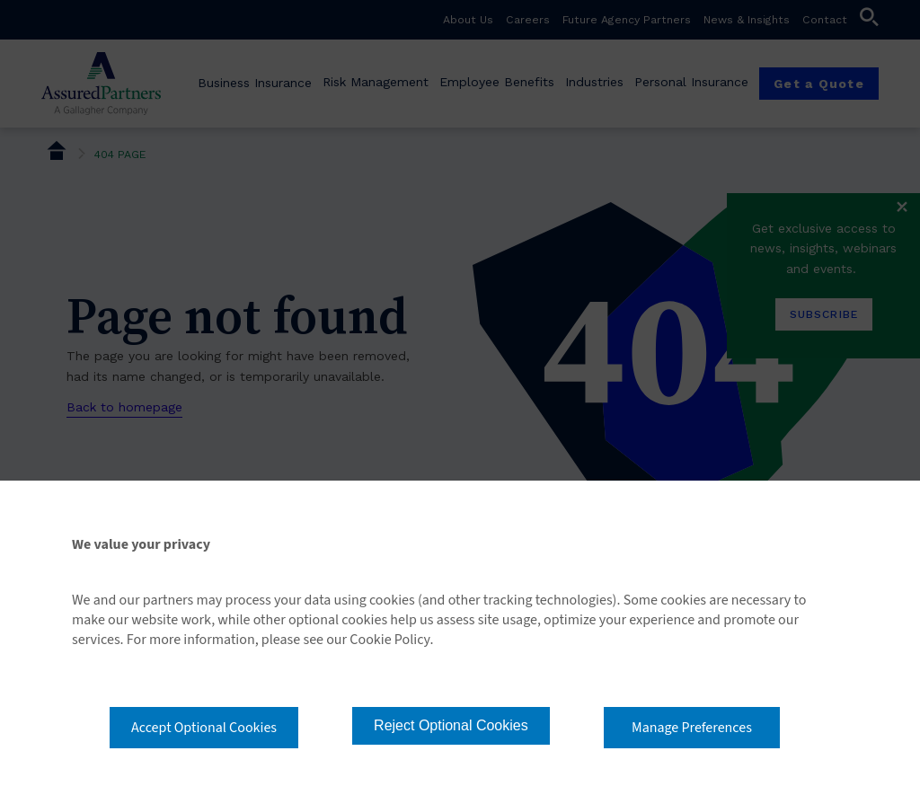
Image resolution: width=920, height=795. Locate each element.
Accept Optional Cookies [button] (204, 728)
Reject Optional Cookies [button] (451, 725)
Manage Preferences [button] (692, 728)
